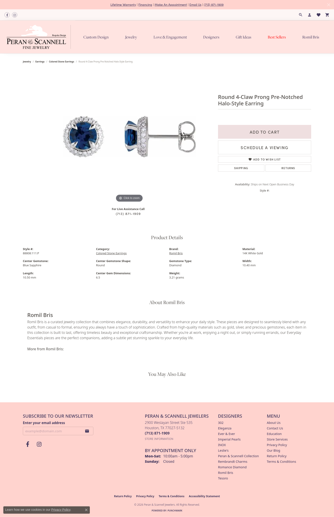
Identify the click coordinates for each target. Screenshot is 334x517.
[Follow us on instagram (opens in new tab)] (14, 15)
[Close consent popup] (86, 510)
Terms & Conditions (281, 461)
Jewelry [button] (131, 37)
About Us (274, 423)
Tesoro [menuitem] (223, 478)
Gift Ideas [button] (243, 37)
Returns (288, 168)
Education (274, 434)
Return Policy (277, 456)
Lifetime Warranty (123, 4)
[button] (301, 14)
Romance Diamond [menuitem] (232, 467)
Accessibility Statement (204, 496)
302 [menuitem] (221, 423)
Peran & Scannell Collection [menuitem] (238, 456)
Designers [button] (211, 37)
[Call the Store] (157, 433)
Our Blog (273, 450)
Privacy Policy (277, 445)
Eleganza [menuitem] (224, 428)
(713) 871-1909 (214, 4)
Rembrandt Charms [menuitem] (232, 461)
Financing (145, 4)
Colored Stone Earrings (61, 61)
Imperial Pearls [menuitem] (229, 439)
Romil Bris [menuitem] (225, 473)
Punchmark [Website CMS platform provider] (175, 510)
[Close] (328, 5)
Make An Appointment (171, 4)
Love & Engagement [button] (170, 37)
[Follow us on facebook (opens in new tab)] (7, 15)
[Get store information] (159, 439)
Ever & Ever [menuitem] (226, 434)
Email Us (195, 4)
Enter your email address (44, 423)
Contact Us (275, 428)
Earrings (40, 61)
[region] (129, 136)
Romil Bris (310, 37)
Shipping (241, 168)
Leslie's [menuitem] (223, 450)
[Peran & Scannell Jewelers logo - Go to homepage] (39, 36)
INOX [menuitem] (222, 445)
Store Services (277, 439)
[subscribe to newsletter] (87, 431)
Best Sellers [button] (277, 37)
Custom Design (96, 37)
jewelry (27, 61)
